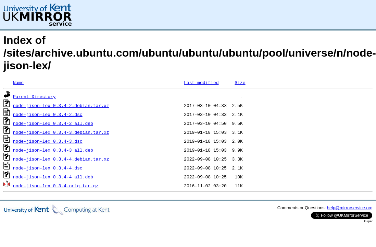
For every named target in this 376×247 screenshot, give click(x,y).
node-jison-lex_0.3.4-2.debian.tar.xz (61, 105)
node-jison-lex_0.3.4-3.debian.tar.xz (61, 132)
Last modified (201, 82)
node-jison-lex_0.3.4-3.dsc (48, 141)
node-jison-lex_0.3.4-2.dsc (48, 114)
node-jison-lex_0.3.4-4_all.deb (53, 177)
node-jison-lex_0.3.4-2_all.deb (53, 123)
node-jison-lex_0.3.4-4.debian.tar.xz (61, 159)
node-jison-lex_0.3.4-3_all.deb (53, 150)
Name (18, 82)
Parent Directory (34, 96)
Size (240, 82)
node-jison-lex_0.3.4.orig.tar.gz (56, 186)
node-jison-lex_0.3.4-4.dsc (48, 168)
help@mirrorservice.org (350, 207)
